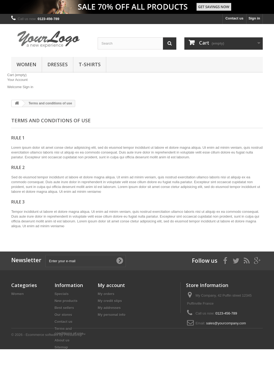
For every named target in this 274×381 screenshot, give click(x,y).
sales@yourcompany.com (226, 323)
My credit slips (110, 301)
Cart (16, 75)
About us (62, 340)
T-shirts (90, 64)
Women (26, 64)
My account (111, 285)
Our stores (63, 315)
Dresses (57, 64)
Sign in (254, 18)
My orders (106, 294)
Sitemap (61, 347)
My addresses (109, 308)
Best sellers (64, 308)
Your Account (17, 80)
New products (66, 301)
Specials (62, 294)
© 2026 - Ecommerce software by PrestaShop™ (48, 366)
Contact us (234, 18)
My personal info (111, 315)
